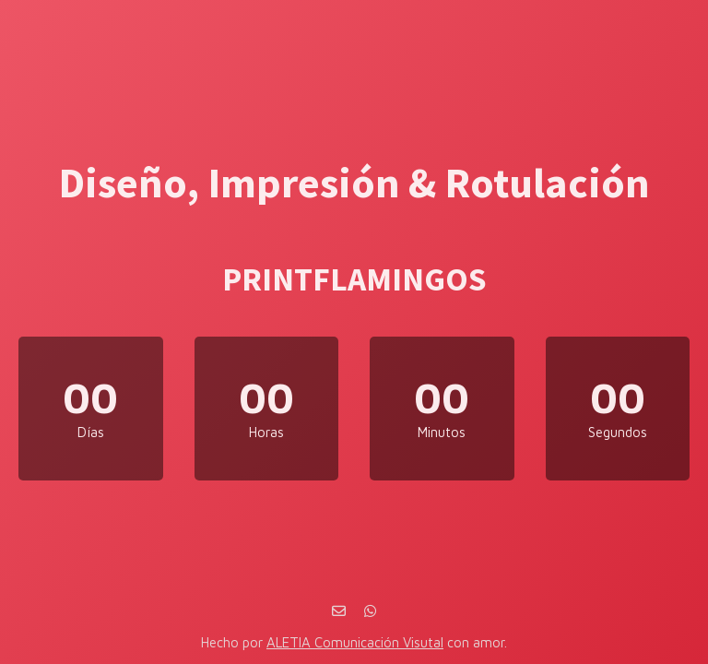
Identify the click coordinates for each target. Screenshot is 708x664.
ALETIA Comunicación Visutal (354, 642)
